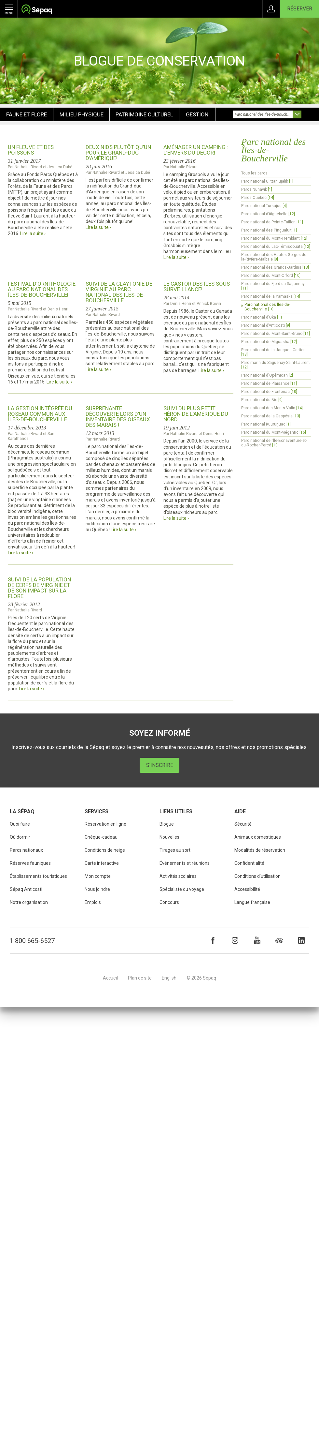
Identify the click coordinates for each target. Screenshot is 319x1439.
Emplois (93, 902)
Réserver (299, 9)
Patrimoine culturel (144, 114)
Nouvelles (169, 837)
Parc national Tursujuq (264, 205)
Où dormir (20, 837)
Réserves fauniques (30, 863)
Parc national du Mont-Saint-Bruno (275, 333)
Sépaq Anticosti (26, 889)
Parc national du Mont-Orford (270, 275)
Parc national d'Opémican (267, 375)
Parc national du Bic (262, 399)
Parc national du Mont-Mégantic (273, 432)
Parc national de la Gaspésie (270, 416)
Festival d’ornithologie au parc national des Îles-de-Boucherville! (42, 289)
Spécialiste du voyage (182, 889)
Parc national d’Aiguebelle (268, 214)
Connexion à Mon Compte (271, 9)
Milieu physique (82, 114)
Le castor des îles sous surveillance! (196, 286)
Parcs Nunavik (256, 189)
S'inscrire (159, 765)
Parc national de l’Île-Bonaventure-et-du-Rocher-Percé (274, 442)
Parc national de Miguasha (269, 341)
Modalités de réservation (259, 850)
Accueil (110, 978)
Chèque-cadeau (101, 837)
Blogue (167, 824)
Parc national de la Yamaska (270, 296)
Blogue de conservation (159, 61)
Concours (169, 902)
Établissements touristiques (38, 876)
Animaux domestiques (257, 837)
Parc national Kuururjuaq (266, 424)
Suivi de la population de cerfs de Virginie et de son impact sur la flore (39, 587)
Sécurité (243, 824)
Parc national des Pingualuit (269, 230)
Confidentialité (249, 863)
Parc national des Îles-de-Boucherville (267, 306)
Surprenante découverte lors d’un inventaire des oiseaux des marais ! (118, 416)
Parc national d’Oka (262, 317)
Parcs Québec (257, 197)
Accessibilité (247, 889)
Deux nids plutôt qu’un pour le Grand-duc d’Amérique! (118, 152)
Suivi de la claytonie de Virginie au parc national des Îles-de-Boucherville (119, 292)
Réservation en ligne (105, 824)
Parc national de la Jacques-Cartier (273, 352)
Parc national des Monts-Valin (272, 408)
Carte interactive (102, 863)
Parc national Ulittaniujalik (267, 181)
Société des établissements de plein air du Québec (36, 10)
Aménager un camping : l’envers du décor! (195, 150)
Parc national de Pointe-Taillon (272, 222)
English (169, 978)
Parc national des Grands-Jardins (275, 267)
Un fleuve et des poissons (31, 150)
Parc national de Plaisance (269, 383)
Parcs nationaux (26, 850)
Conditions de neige (105, 850)
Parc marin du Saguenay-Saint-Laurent (275, 364)
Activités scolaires (178, 876)
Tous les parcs (254, 173)
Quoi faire (20, 824)
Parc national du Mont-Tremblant (274, 238)
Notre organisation (29, 902)
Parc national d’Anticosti (265, 325)
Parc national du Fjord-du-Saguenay (273, 286)
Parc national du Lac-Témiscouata (275, 246)
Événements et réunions (185, 863)
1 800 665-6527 (32, 941)
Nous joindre (97, 889)
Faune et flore (26, 114)
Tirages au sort (175, 850)
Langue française (252, 902)
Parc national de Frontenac (269, 391)
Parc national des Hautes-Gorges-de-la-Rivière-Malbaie (274, 257)
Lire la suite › (33, 233)
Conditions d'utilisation (257, 876)
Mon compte (98, 876)
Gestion (197, 114)
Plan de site (140, 978)
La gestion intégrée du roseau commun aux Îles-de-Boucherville (40, 414)
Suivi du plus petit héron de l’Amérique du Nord (195, 414)
